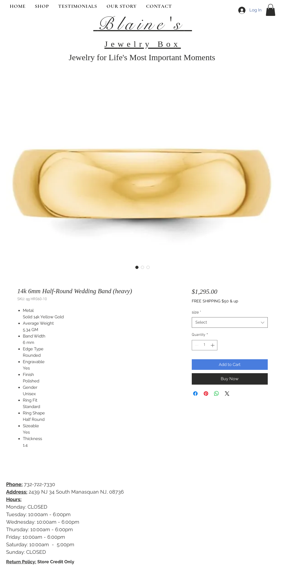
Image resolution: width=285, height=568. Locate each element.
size (196, 312)
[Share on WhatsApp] (216, 393)
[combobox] (230, 322)
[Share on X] (227, 393)
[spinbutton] (205, 345)
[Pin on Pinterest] (206, 393)
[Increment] (213, 345)
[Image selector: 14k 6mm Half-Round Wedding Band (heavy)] (137, 267)
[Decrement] (196, 345)
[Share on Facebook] (195, 393)
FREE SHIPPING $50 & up (215, 301)
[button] (271, 10)
